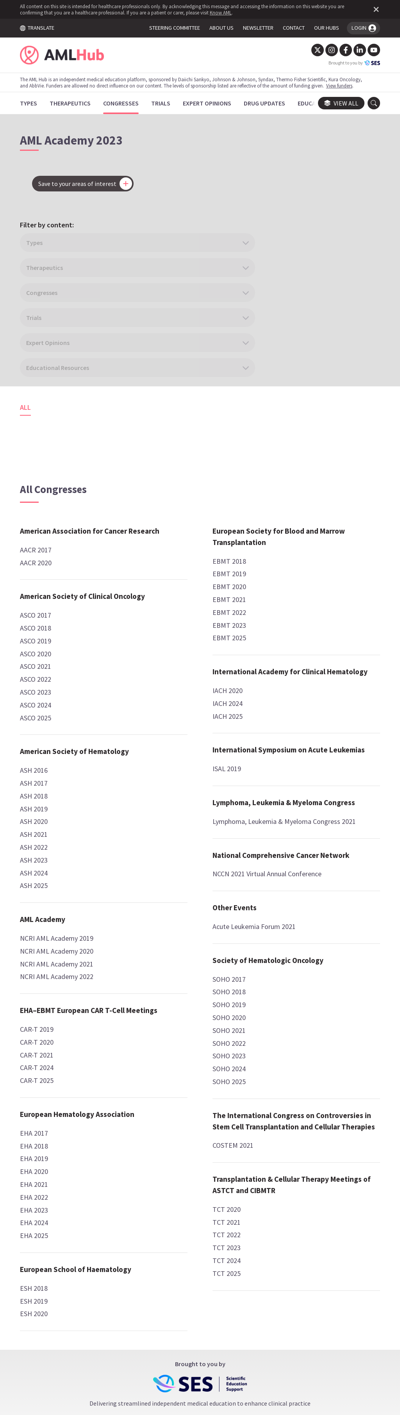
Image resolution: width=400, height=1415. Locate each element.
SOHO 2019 (291, 574)
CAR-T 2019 (41, 934)
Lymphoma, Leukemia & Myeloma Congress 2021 (199, 977)
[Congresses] (125, 103)
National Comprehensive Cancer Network (316, 397)
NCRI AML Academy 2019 (61, 832)
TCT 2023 (289, 851)
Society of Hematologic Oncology (314, 525)
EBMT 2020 (167, 703)
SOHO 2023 (291, 626)
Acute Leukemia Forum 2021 (316, 485)
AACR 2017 (40, 421)
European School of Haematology (182, 563)
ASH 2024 (38, 767)
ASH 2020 (38, 715)
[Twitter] (313, 50)
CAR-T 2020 (41, 947)
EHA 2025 (164, 524)
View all (337, 103)
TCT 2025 (289, 877)
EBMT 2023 (167, 741)
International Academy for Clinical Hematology (194, 793)
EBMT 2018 (167, 677)
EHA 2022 (164, 485)
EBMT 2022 (167, 728)
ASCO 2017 (40, 498)
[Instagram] (327, 50)
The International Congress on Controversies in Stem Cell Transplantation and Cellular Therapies (324, 702)
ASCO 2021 (40, 549)
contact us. (259, 1295)
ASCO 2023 (40, 575)
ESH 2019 (164, 600)
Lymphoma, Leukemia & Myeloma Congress (189, 946)
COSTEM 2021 (295, 738)
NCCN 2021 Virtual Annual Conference (312, 427)
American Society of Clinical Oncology (71, 473)
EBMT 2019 (167, 690)
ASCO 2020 (40, 536)
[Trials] (165, 103)
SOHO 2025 (291, 651)
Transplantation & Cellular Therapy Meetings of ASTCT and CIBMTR (321, 783)
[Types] (33, 103)
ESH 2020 (164, 613)
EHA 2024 (164, 511)
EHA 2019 (164, 447)
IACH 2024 (165, 830)
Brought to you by (349, 63)
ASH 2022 (38, 741)
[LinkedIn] (355, 50)
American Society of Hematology (58, 640)
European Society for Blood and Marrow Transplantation (197, 653)
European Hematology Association (187, 397)
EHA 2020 (164, 460)
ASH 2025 (38, 779)
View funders (344, 85)
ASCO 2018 (40, 511)
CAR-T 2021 (41, 960)
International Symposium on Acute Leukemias (197, 883)
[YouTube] (369, 50)
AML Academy (47, 813)
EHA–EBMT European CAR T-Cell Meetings (71, 910)
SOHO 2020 (291, 587)
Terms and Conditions (125, 1342)
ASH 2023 (38, 754)
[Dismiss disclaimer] (369, 9)
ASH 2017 (38, 677)
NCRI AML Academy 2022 (61, 871)
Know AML (225, 12)
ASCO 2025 (40, 600)
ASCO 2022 (40, 562)
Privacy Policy (242, 1342)
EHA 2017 (164, 421)
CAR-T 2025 (41, 985)
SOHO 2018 (291, 561)
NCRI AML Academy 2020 (61, 845)
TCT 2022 (289, 838)
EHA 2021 (164, 472)
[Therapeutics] (74, 103)
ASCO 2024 (40, 587)
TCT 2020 (289, 813)
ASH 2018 (38, 690)
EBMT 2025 (167, 754)
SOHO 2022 (291, 613)
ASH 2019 (38, 703)
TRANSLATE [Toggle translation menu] (42, 27)
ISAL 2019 (164, 907)
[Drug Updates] (269, 103)
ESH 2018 (164, 587)
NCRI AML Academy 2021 (61, 858)
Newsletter (291, 1342)
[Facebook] (341, 50)
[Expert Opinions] (212, 103)
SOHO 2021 (291, 600)
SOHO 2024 (291, 638)
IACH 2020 (165, 818)
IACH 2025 (165, 843)
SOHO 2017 (291, 549)
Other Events (297, 466)
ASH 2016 (38, 664)
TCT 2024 (289, 864)
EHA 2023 (164, 498)
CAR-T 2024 (41, 972)
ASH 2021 (38, 728)
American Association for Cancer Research (66, 397)
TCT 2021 (289, 826)
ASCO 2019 (40, 523)
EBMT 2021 (167, 715)
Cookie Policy (189, 1342)
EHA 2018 (164, 434)
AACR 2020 (40, 434)
